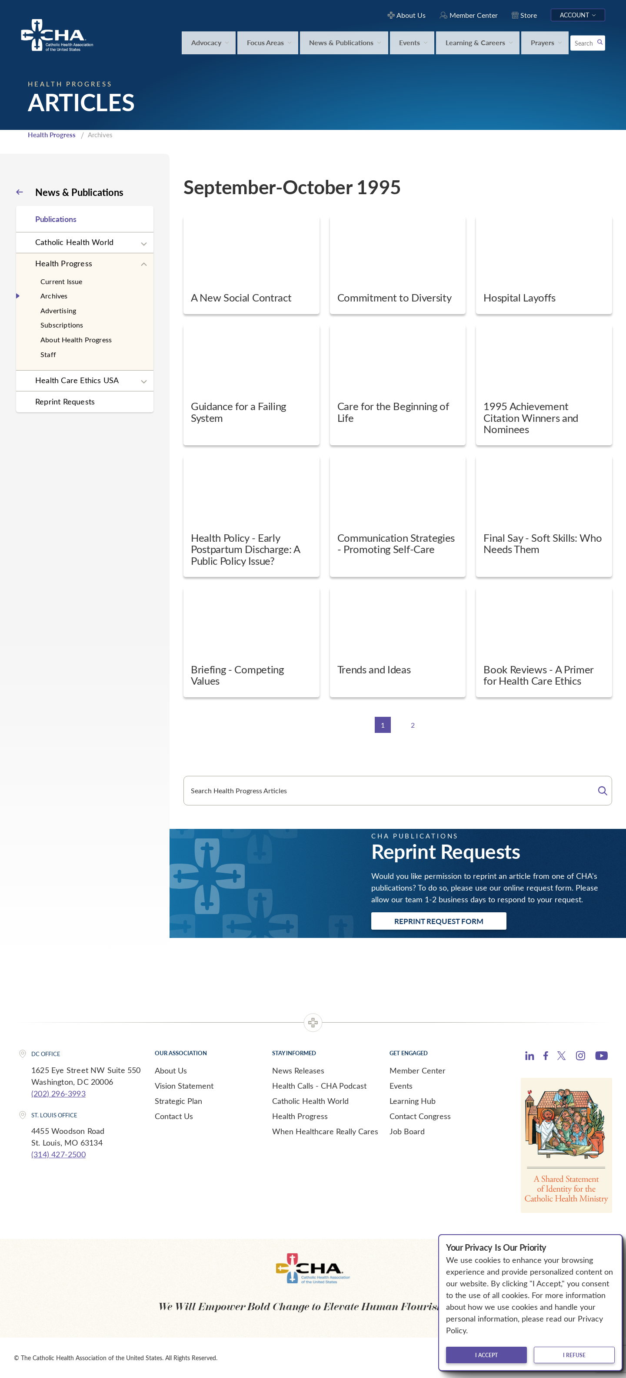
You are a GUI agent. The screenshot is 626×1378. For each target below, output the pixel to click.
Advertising (58, 310)
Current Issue (61, 281)
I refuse (574, 1355)
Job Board (407, 1131)
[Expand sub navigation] (144, 244)
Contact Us (174, 1116)
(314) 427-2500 (58, 1154)
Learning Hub (413, 1101)
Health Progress (52, 134)
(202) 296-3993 (58, 1093)
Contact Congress (420, 1116)
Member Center (418, 1070)
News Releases (298, 1070)
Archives (54, 295)
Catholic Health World (74, 242)
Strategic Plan (178, 1101)
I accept (486, 1355)
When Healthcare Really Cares (325, 1131)
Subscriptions (61, 324)
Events (401, 1085)
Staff (48, 354)
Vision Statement (184, 1085)
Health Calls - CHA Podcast (319, 1085)
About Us (171, 1070)
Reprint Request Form (438, 921)
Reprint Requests (65, 401)
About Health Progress (76, 339)
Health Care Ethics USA (77, 380)
